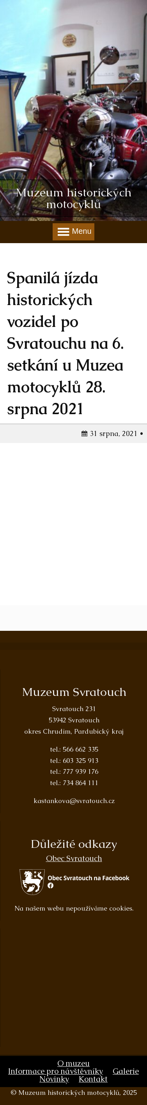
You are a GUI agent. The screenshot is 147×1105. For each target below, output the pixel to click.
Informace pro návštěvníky (55, 1071)
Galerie (126, 1071)
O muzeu (73, 1063)
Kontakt (93, 1079)
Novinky (54, 1079)
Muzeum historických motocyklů (73, 198)
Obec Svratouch (74, 858)
